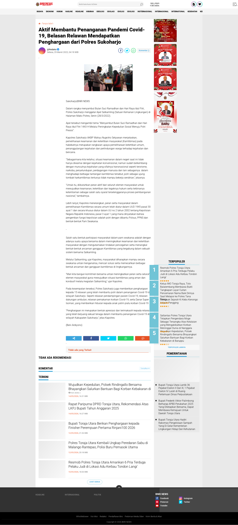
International (194, 11)
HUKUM (62, 11)
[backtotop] (119, 488)
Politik (97, 494)
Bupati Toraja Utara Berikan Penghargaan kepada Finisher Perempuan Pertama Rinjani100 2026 (109, 428)
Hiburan (97, 11)
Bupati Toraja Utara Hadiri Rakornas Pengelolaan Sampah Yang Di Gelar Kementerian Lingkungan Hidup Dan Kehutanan (176, 421)
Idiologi (142, 11)
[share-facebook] (120, 50)
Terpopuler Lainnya (176, 344)
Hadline (73, 11)
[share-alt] (74, 338)
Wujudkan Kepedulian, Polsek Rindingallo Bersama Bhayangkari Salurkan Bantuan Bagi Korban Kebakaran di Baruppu (107, 390)
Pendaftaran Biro (115, 516)
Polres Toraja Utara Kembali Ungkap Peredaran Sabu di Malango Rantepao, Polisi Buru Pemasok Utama (108, 448)
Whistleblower (79, 516)
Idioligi (131, 11)
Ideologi (109, 11)
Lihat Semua (94, 482)
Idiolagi (120, 11)
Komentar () (144, 50)
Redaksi (101, 516)
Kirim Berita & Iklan (156, 516)
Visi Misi (92, 516)
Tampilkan (145, 368)
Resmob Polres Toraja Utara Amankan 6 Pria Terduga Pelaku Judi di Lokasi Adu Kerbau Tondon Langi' (106, 467)
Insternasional (158, 11)
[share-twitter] (127, 50)
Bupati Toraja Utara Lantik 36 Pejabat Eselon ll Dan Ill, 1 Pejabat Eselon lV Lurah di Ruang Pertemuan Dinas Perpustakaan (176, 386)
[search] (110, 4)
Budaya (40, 11)
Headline (85, 11)
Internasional (176, 11)
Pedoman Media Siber (135, 516)
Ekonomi (52, 11)
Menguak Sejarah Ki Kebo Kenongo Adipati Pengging (179, 300)
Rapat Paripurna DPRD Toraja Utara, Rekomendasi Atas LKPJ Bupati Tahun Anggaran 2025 (109, 409)
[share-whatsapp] (133, 50)
